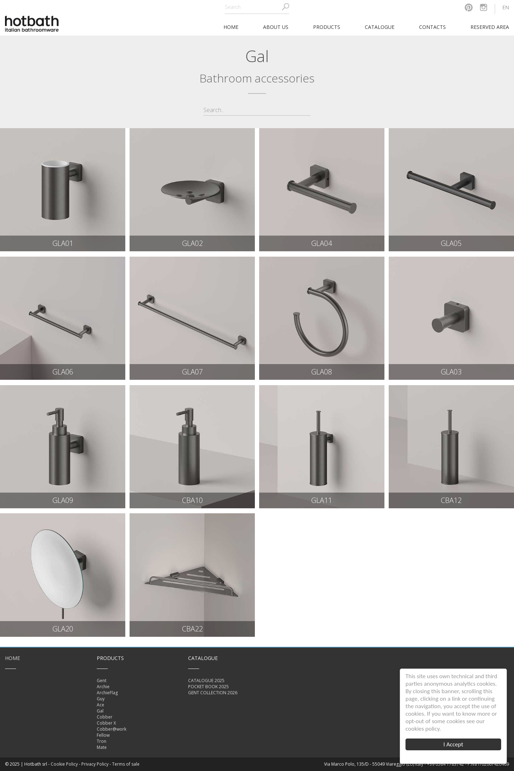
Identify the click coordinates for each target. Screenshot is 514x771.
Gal (100, 711)
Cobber (104, 717)
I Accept (453, 744)
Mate (102, 747)
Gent (101, 680)
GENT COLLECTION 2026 (212, 693)
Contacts (432, 27)
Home (12, 658)
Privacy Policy (95, 764)
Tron (101, 741)
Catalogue (379, 27)
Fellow (103, 735)
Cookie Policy (64, 764)
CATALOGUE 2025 (206, 680)
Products (326, 27)
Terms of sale (126, 764)
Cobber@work (111, 729)
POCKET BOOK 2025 (208, 687)
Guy (101, 699)
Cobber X (106, 723)
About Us (275, 27)
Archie (103, 687)
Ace (100, 705)
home (230, 27)
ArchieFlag (107, 693)
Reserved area (489, 27)
